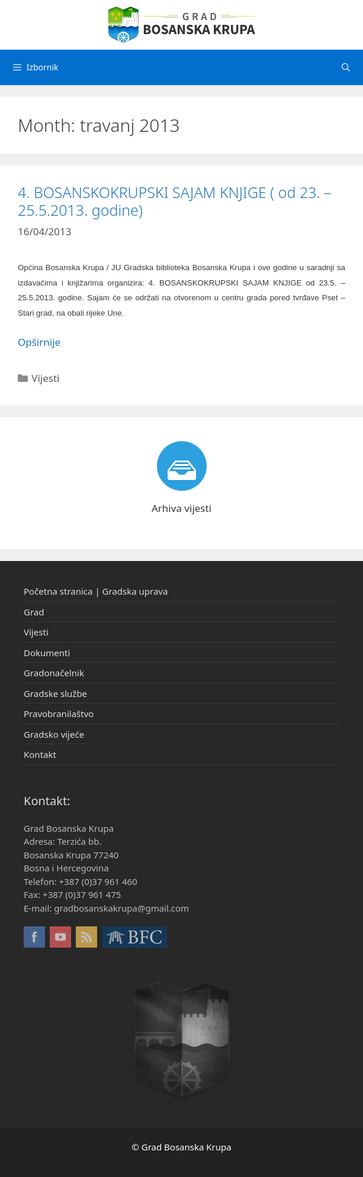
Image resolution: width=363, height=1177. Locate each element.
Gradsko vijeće (54, 734)
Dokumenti (47, 653)
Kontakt (40, 754)
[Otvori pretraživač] (346, 67)
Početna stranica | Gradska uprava (96, 591)
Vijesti (45, 378)
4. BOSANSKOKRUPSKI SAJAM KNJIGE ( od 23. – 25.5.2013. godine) (175, 201)
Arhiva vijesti (181, 508)
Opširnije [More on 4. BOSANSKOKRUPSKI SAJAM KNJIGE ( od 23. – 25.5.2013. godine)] (39, 342)
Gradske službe (55, 693)
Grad (34, 612)
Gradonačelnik (54, 673)
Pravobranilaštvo (59, 713)
